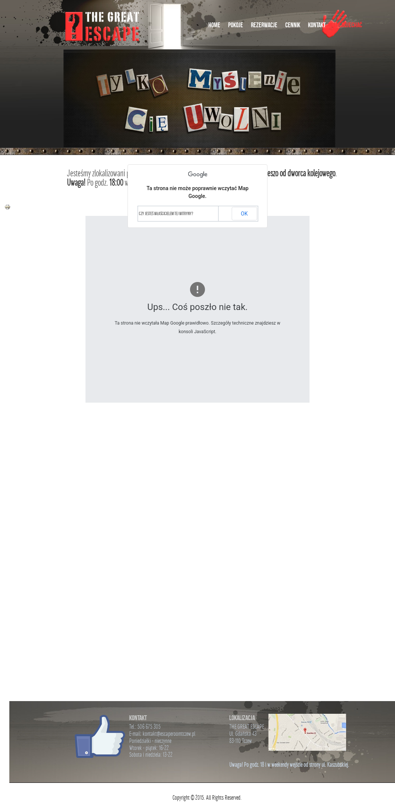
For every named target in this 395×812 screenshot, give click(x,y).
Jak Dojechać (347, 25)
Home (214, 25)
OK (244, 214)
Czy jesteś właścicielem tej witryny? (166, 213)
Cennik (292, 25)
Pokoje (235, 25)
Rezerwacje (264, 25)
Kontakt (317, 25)
